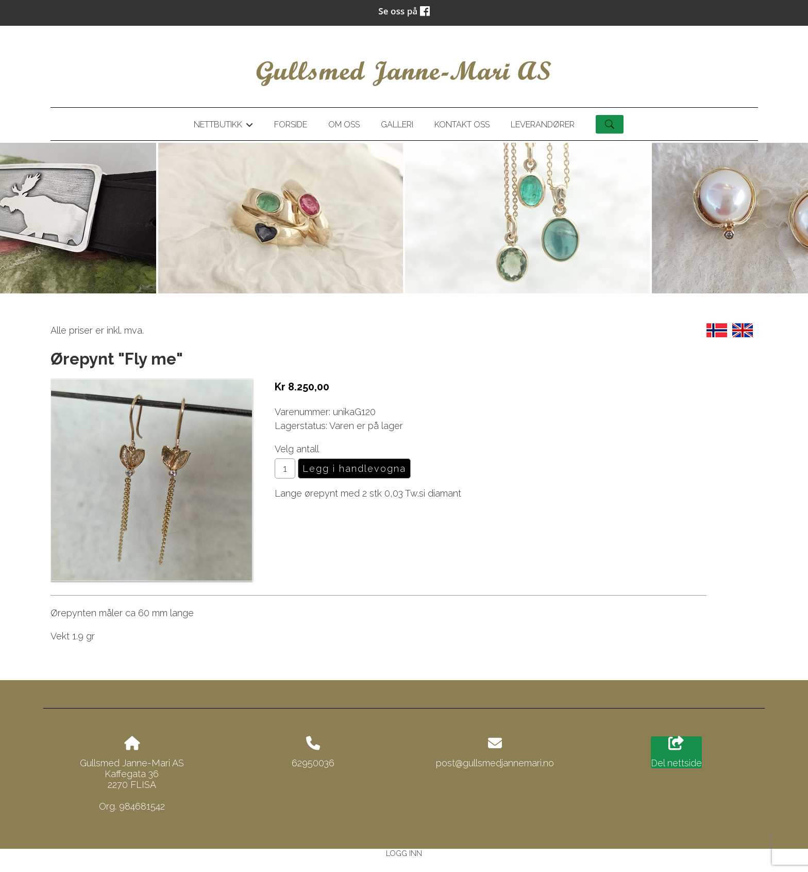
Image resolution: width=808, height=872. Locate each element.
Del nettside (676, 752)
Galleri (397, 124)
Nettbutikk (223, 126)
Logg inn (404, 853)
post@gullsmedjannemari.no (495, 763)
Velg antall (297, 448)
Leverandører (543, 124)
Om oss (344, 124)
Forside (290, 124)
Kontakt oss (462, 124)
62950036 (313, 763)
